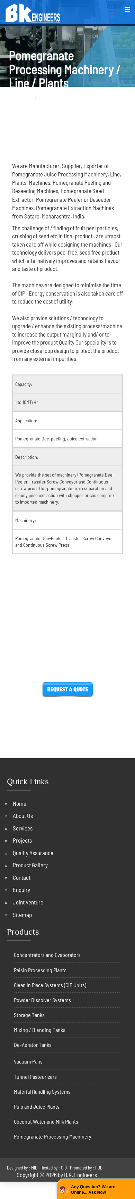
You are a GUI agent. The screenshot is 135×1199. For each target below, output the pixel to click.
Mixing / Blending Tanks (39, 1029)
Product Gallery (30, 864)
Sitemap (22, 914)
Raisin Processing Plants (40, 970)
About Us (23, 815)
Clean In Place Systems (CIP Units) (50, 985)
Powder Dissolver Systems (42, 1000)
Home (26, 98)
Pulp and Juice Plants (37, 1106)
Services (23, 828)
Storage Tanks (29, 1014)
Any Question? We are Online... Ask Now (93, 1189)
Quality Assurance (33, 852)
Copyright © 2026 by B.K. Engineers (57, 1174)
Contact (21, 877)
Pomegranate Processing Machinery (52, 1136)
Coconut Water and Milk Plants (46, 1121)
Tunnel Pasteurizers (35, 1076)
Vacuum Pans (28, 1061)
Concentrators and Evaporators (47, 954)
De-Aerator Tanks (33, 1044)
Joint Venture (28, 902)
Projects (22, 840)
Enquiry (21, 889)
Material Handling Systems (42, 1091)
